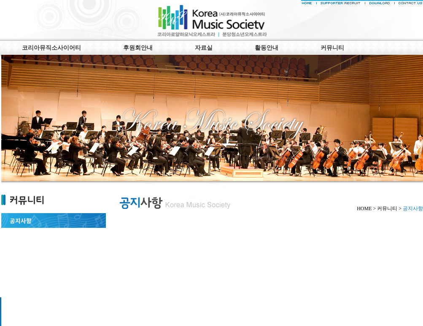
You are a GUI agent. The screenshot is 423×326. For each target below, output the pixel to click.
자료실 (204, 47)
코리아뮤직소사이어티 (51, 47)
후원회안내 (138, 47)
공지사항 (21, 220)
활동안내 (266, 47)
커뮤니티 (332, 47)
